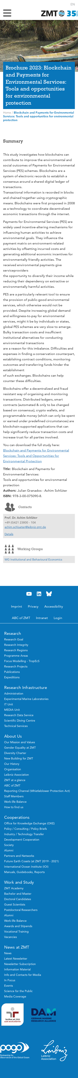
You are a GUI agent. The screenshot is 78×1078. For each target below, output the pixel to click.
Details (9, 534)
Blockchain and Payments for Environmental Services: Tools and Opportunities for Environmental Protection (36, 455)
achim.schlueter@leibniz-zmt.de (25, 527)
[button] (73, 4)
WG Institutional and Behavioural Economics (33, 559)
